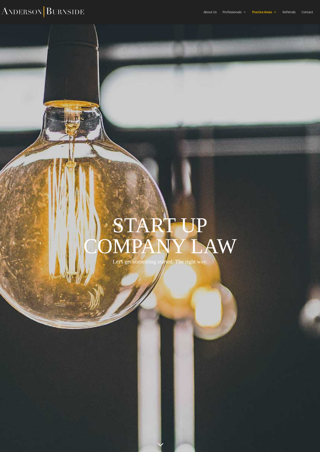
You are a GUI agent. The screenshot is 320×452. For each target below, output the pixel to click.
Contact (307, 12)
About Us (210, 12)
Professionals (232, 12)
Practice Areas (262, 12)
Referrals (289, 12)
